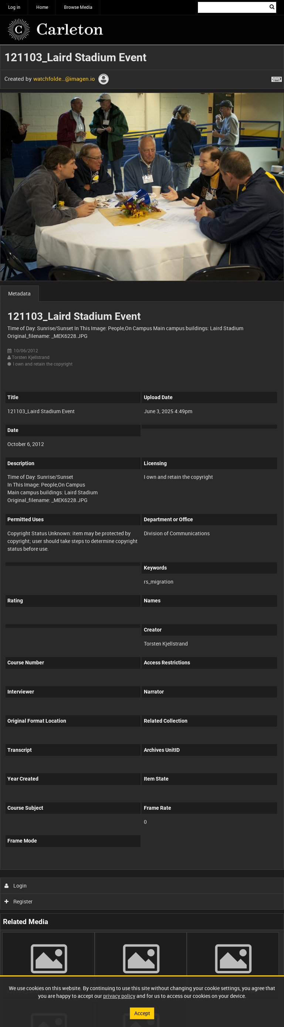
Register (18, 901)
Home (42, 7)
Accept (142, 1013)
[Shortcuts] (276, 78)
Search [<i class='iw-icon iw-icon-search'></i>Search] (272, 6)
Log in (14, 7)
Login (15, 885)
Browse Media (78, 7)
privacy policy (119, 995)
